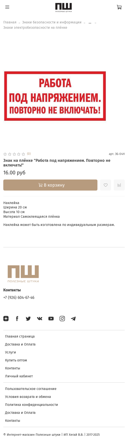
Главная (9, 22)
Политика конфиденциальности (31, 405)
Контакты (12, 368)
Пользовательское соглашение (31, 389)
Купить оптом (16, 360)
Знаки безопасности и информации (52, 22)
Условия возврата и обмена (28, 397)
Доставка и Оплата (20, 344)
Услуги (10, 352)
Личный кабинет (19, 376)
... (90, 22)
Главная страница (20, 336)
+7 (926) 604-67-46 (18, 297)
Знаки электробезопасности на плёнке (35, 27)
